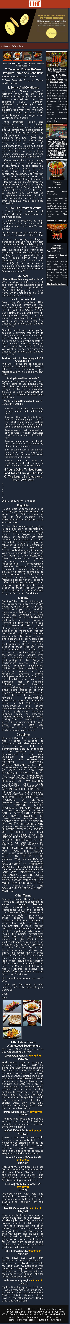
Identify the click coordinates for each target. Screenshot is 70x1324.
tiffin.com (5, 46)
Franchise (47, 1314)
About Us (20, 1308)
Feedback (59, 1314)
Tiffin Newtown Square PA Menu (45, 1311)
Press (11, 1317)
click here (55, 121)
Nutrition (43, 1319)
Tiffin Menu (43, 1308)
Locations (34, 1314)
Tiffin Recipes (57, 182)
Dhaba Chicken (57, 247)
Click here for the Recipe (56, 220)
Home (8, 1308)
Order (31, 1308)
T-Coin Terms (18, 46)
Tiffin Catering (11, 1314)
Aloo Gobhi (56, 184)
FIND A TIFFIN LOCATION (57, 139)
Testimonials (34, 1317)
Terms (20, 1317)
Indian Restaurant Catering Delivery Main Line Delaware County (57, 71)
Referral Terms (26, 1319)
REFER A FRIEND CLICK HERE (19, 76)
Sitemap (56, 1319)
